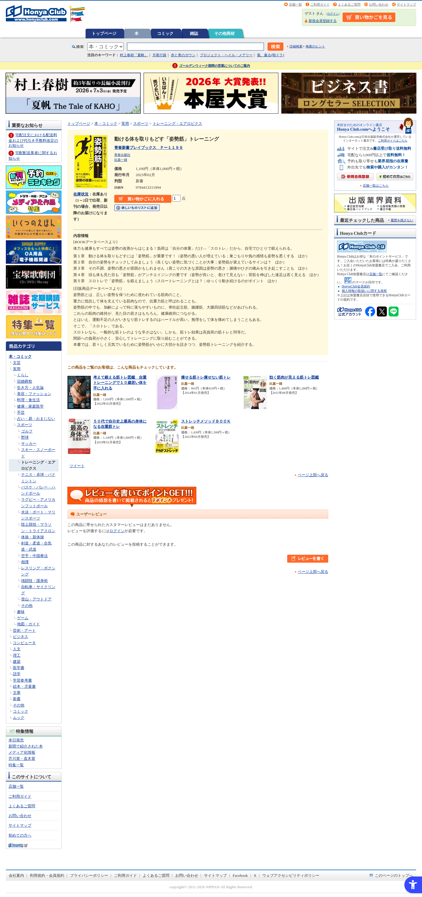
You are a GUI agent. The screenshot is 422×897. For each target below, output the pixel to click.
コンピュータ (24, 643)
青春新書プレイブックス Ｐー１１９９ (148, 147)
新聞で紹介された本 (25, 746)
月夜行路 (159, 55)
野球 (25, 437)
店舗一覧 (295, 4)
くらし (22, 375)
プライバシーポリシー (89, 875)
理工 (17, 655)
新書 (17, 699)
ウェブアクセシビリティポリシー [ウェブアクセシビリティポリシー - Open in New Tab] (290, 875)
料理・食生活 (28, 400)
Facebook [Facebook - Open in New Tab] (240, 875)
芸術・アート (24, 630)
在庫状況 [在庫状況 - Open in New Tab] (81, 194)
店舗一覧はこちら (376, 185)
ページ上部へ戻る (313, 475)
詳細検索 (296, 46)
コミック (165, 33)
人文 (17, 649)
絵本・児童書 (24, 686)
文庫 (17, 692)
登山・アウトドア (36, 599)
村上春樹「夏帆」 (134, 55)
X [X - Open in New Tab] (255, 875)
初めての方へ (19, 835)
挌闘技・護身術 (34, 580)
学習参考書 (22, 680)
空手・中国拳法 (34, 556)
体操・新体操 (32, 537)
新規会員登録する (323, 21)
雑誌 (194, 33)
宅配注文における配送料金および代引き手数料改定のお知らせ (33, 140)
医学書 (18, 667)
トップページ (104, 33)
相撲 (25, 562)
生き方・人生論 (30, 387)
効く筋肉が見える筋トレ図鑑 (294, 377)
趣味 (21, 612)
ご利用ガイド (320, 4)
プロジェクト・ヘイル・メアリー (226, 55)
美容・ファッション (34, 394)
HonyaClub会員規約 (356, 286)
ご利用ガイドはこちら (392, 140)
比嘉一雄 (120, 159)
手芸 (21, 412)
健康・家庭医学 (30, 406)
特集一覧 (16, 765)
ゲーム (22, 618)
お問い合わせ (378, 4)
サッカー (28, 443)
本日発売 (16, 740)
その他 (27, 605)
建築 (17, 661)
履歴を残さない (402, 220)
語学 (17, 674)
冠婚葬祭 (24, 381)
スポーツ (24, 425)
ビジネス (20, 636)
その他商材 (224, 33)
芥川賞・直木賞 (21, 758)
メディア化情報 (21, 752)
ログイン (333, 13)
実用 (17, 369)
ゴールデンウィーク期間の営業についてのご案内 (214, 65)
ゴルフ (27, 431)
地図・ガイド (28, 624)
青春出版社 (122, 154)
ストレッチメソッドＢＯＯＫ (206, 421)
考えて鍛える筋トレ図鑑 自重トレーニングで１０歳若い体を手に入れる (120, 382)
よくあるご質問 (349, 4)
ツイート (77, 466)
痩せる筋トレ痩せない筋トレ (206, 377)
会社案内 (16, 875)
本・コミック (20, 356)
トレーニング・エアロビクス (177, 123)
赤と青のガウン (183, 55)
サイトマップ (406, 4)
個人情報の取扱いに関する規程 (364, 290)
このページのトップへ (394, 875)
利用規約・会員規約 (47, 875)
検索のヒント (315, 46)
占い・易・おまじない (36, 418)
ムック (18, 717)
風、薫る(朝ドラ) (270, 55)
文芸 (17, 362)
